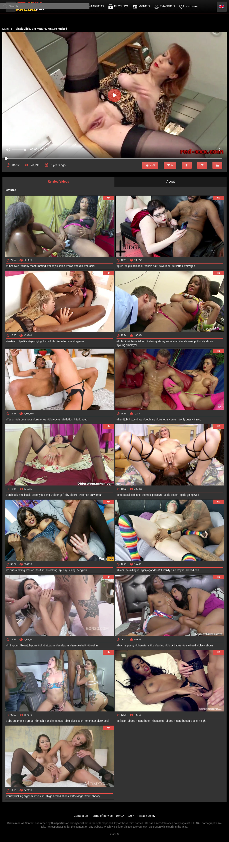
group (30, 720)
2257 (131, 815)
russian (40, 796)
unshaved (13, 266)
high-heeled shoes (58, 796)
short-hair (151, 266)
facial (11, 419)
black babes (174, 645)
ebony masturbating (34, 266)
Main (5, 28)
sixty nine (170, 570)
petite (23, 341)
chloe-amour (24, 419)
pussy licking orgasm (20, 796)
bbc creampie (16, 720)
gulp (120, 266)
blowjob (190, 266)
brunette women (167, 419)
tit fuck (122, 341)
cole (195, 720)
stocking (52, 570)
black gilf (58, 494)
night (203, 720)
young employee (128, 345)
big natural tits (145, 645)
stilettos (178, 266)
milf (88, 796)
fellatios (68, 419)
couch (79, 266)
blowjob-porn (29, 645)
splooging (36, 341)
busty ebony (205, 341)
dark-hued (81, 419)
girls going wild (190, 494)
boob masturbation (178, 720)
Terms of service (102, 815)
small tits (50, 341)
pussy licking (68, 570)
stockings (136, 419)
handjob (123, 419)
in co (198, 419)
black (121, 570)
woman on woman (91, 494)
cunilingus (133, 570)
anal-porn (63, 645)
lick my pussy (126, 645)
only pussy (186, 419)
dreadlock (193, 570)
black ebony (206, 645)
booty (96, 796)
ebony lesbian (57, 266)
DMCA (120, 815)
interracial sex (137, 341)
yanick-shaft (79, 645)
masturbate (65, 341)
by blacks (71, 494)
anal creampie (55, 720)
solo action (171, 494)
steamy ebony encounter (163, 341)
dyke (181, 570)
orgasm (79, 341)
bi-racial (90, 266)
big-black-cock (134, 266)
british (40, 570)
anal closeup (188, 341)
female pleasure (152, 494)
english (82, 570)
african (122, 720)
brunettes (40, 419)
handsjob (158, 720)
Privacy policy (146, 815)
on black (13, 494)
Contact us (81, 815)
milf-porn (13, 645)
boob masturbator (140, 720)
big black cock (74, 720)
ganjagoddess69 (152, 570)
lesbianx (12, 341)
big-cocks (54, 419)
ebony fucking (41, 494)
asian (31, 570)
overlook (165, 266)
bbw (70, 266)
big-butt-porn (47, 645)
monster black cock (98, 720)
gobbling (150, 419)
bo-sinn (93, 645)
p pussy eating (16, 570)
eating (160, 645)
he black (26, 494)
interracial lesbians (129, 494)
